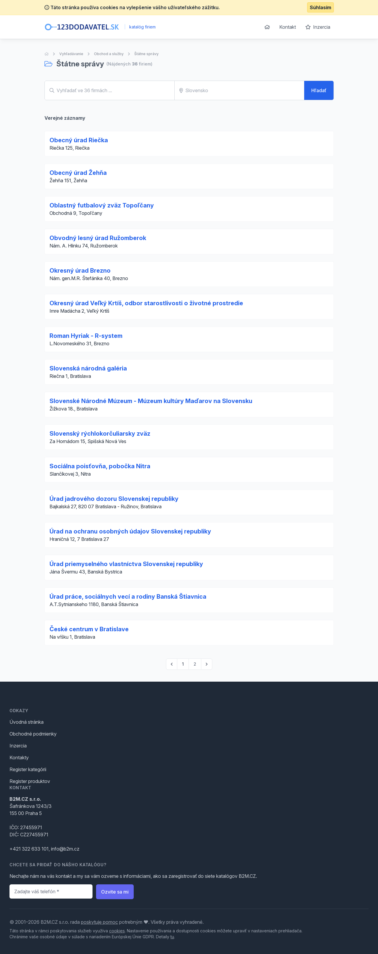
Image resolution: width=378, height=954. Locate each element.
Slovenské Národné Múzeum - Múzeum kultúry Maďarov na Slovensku (151, 401)
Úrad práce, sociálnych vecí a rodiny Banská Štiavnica (128, 596)
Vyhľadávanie (71, 54)
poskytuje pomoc (99, 922)
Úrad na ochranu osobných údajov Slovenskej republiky (130, 531)
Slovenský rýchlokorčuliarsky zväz (100, 433)
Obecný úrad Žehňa (78, 172)
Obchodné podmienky (33, 734)
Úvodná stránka (26, 722)
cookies (117, 930)
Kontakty (19, 757)
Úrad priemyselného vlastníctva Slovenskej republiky (126, 564)
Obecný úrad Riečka (79, 140)
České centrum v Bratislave (89, 629)
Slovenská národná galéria (88, 368)
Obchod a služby (109, 54)
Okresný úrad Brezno (80, 270)
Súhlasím (320, 7)
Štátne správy (146, 54)
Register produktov (29, 781)
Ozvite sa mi (115, 892)
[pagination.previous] (171, 664)
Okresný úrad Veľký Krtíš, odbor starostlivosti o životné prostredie (146, 303)
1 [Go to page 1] (183, 664)
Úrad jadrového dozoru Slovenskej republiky (114, 498)
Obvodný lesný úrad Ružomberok (98, 238)
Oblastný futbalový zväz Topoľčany (102, 205)
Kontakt (287, 27)
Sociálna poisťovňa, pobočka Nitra (100, 466)
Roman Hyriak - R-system (86, 335)
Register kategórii (27, 769)
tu (172, 936)
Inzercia (317, 27)
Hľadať (318, 90)
